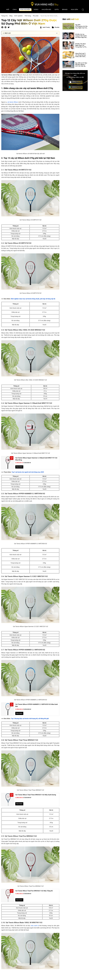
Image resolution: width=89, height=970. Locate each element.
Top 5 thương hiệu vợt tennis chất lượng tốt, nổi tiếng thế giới (30, 718)
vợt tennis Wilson (12, 102)
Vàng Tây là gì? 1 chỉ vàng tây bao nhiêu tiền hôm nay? (80, 55)
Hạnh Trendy (45, 27)
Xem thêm (19, 467)
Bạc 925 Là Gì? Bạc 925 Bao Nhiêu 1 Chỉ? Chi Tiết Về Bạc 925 (81, 64)
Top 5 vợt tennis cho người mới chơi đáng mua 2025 (28, 472)
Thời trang (28, 16)
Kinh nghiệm (18, 16)
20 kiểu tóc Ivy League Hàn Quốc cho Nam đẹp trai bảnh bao (81, 35)
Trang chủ (4, 16)
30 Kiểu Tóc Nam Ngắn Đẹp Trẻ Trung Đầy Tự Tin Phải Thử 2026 (80, 45)
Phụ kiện (36, 16)
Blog (10, 16)
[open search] (83, 9)
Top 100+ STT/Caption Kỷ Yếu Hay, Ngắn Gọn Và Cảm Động (81, 26)
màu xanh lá (35, 925)
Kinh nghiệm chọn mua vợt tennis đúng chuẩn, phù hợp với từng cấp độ (33, 299)
